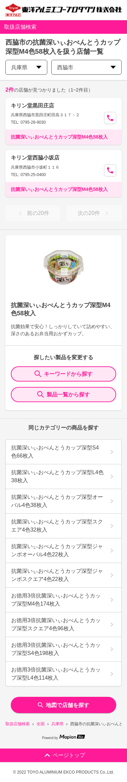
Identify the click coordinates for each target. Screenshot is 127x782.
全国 (40, 724)
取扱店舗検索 (17, 724)
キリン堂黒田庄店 (32, 105)
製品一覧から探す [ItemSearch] (63, 394)
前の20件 (32, 213)
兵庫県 (57, 724)
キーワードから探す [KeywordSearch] (63, 373)
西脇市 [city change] (86, 67)
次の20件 (94, 213)
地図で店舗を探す (63, 705)
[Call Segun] (110, 118)
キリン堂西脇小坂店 (35, 158)
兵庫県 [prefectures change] (26, 67)
